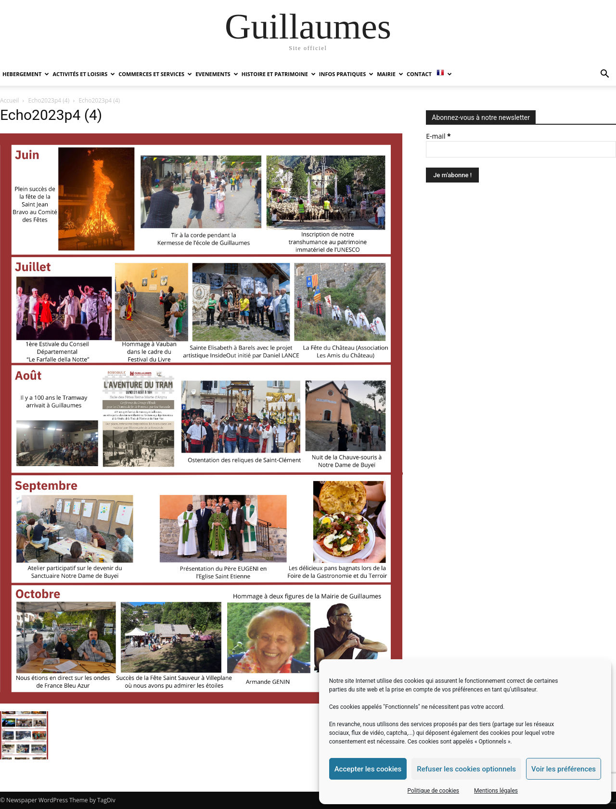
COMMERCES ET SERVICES (155, 74)
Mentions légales (496, 790)
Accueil (9, 100)
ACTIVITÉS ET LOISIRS (83, 74)
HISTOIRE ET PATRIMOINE (279, 74)
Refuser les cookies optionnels (466, 769)
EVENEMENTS (216, 74)
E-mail (438, 136)
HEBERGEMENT (25, 74)
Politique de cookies (433, 790)
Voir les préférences (563, 769)
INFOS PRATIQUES (346, 74)
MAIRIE (390, 74)
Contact (419, 74)
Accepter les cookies (368, 769)
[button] (604, 74)
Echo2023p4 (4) (49, 100)
